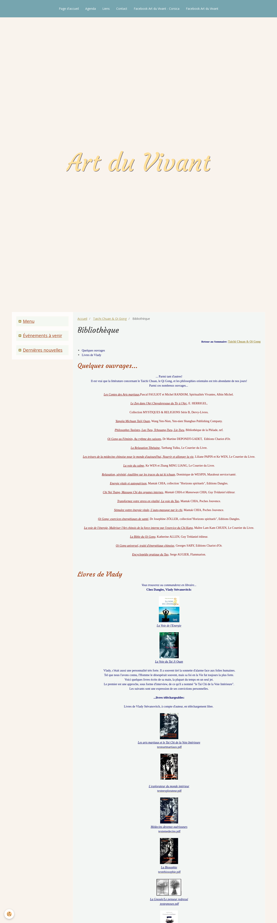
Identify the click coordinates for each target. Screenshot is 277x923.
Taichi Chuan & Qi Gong (110, 319)
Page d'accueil (69, 9)
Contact (121, 9)
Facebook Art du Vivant (202, 9)
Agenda (90, 9)
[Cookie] (9, 914)
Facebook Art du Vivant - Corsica (156, 9)
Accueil (82, 319)
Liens (106, 9)
